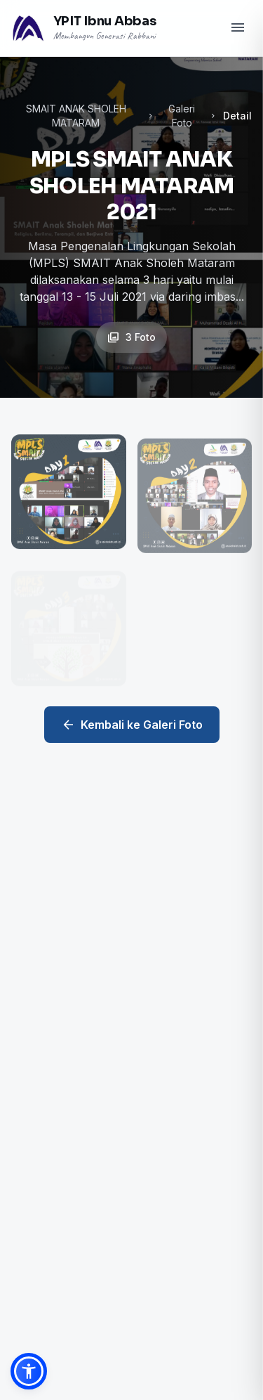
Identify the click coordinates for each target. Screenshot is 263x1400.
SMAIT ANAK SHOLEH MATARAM (76, 116)
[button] (28, 1371)
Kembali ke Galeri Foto (132, 724)
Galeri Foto (181, 116)
